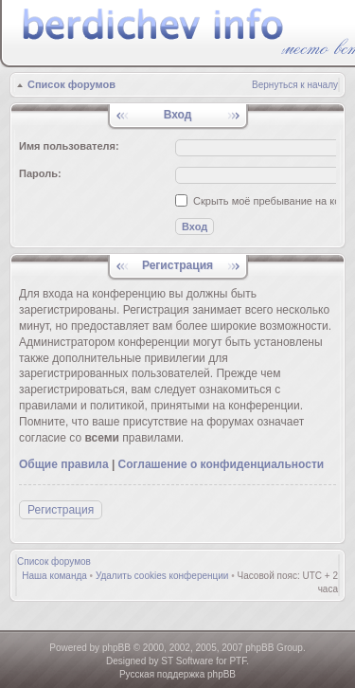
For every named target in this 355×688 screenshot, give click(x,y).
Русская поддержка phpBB (177, 674)
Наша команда (54, 575)
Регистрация (60, 509)
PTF (237, 661)
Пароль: (40, 173)
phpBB (116, 648)
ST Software (187, 661)
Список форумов (71, 84)
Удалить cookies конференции (162, 575)
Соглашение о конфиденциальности (221, 464)
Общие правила (64, 464)
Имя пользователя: (69, 146)
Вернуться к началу (295, 85)
